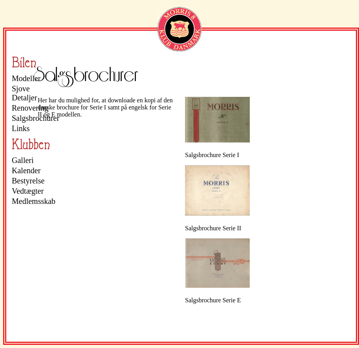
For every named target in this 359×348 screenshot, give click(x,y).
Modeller (26, 78)
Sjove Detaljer (24, 93)
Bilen (24, 62)
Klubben (31, 144)
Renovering (30, 108)
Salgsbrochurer (33, 118)
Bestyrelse (28, 180)
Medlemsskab (33, 201)
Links (21, 128)
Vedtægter (28, 191)
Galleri (23, 160)
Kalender (26, 170)
